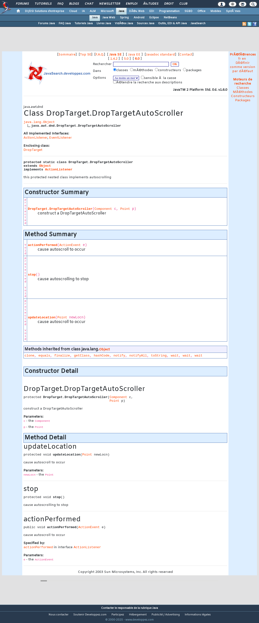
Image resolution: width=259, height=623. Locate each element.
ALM (93, 11)
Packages (242, 100)
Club (183, 4)
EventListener (60, 138)
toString (159, 355)
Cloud (73, 11)
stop (32, 275)
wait (175, 355)
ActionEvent (70, 245)
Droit (169, 4)
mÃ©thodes (142, 70)
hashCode (101, 355)
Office (201, 11)
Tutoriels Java (84, 23)
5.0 (126, 59)
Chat (89, 4)
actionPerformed (42, 245)
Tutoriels (43, 4)
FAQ (60, 4)
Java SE (115, 55)
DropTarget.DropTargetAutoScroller (60, 209)
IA (83, 11)
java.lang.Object (39, 122)
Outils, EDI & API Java (172, 23)
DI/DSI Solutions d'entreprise (44, 11)
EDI (151, 11)
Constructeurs (243, 96)
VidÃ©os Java (124, 23)
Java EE (134, 55)
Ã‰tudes (151, 4)
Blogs (74, 4)
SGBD (188, 11)
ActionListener (35, 138)
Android (139, 17)
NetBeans (170, 17)
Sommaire (67, 55)
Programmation (169, 11)
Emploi (131, 4)
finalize (62, 355)
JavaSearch (198, 23)
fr (239, 59)
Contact (185, 55)
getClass (82, 355)
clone (29, 355)
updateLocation (41, 317)
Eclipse (154, 17)
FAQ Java (65, 23)
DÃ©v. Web (136, 11)
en (244, 59)
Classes (243, 88)
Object (45, 166)
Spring (124, 17)
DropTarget (32, 150)
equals (44, 355)
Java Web (108, 17)
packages (193, 70)
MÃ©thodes (243, 92)
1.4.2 (114, 59)
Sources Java (145, 23)
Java (121, 11)
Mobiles (215, 11)
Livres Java (104, 23)
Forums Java (46, 23)
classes (121, 70)
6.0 (137, 59)
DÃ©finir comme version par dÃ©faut (242, 67)
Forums (22, 4)
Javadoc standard (160, 55)
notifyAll (138, 355)
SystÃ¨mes (233, 11)
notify (119, 355)
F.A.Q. (100, 55)
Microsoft (107, 11)
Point (125, 209)
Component (103, 209)
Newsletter (109, 4)
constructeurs (168, 70)
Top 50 (85, 55)
